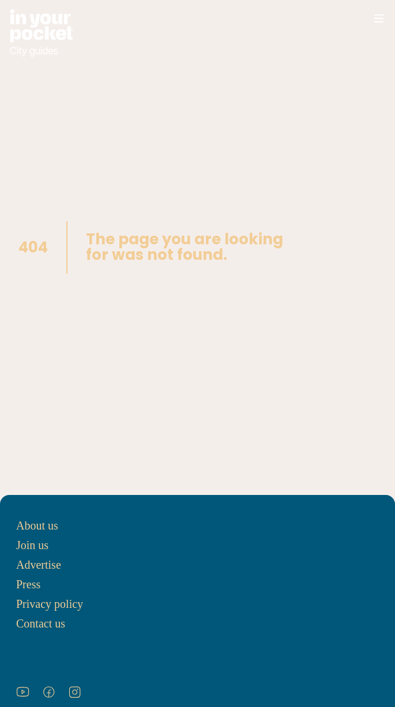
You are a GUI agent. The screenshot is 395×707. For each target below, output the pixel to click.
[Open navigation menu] (379, 18)
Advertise (38, 564)
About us (37, 525)
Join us (32, 545)
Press (28, 584)
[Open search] (344, 18)
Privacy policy (49, 604)
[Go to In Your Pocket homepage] (41, 33)
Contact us (40, 623)
